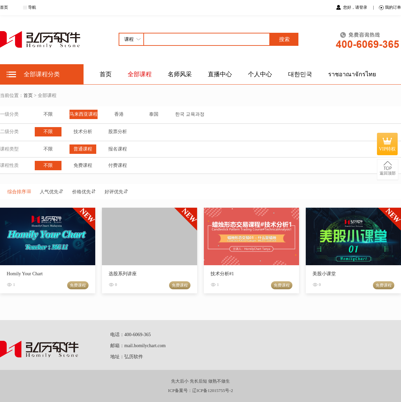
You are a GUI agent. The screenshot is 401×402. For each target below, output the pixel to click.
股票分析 (117, 131)
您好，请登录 (355, 7)
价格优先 (84, 191)
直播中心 (220, 74)
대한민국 (300, 74)
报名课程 (117, 149)
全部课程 (140, 74)
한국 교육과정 (190, 114)
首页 (4, 7)
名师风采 (180, 74)
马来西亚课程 (84, 114)
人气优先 (52, 191)
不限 (48, 114)
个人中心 (260, 74)
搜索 (284, 39)
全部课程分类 (42, 74)
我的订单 (390, 7)
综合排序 (19, 191)
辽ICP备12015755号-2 (212, 390)
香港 (119, 114)
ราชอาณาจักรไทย (352, 74)
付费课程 (117, 165)
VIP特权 (387, 144)
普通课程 (83, 149)
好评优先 (117, 191)
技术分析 (83, 131)
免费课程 (83, 165)
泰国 (153, 114)
